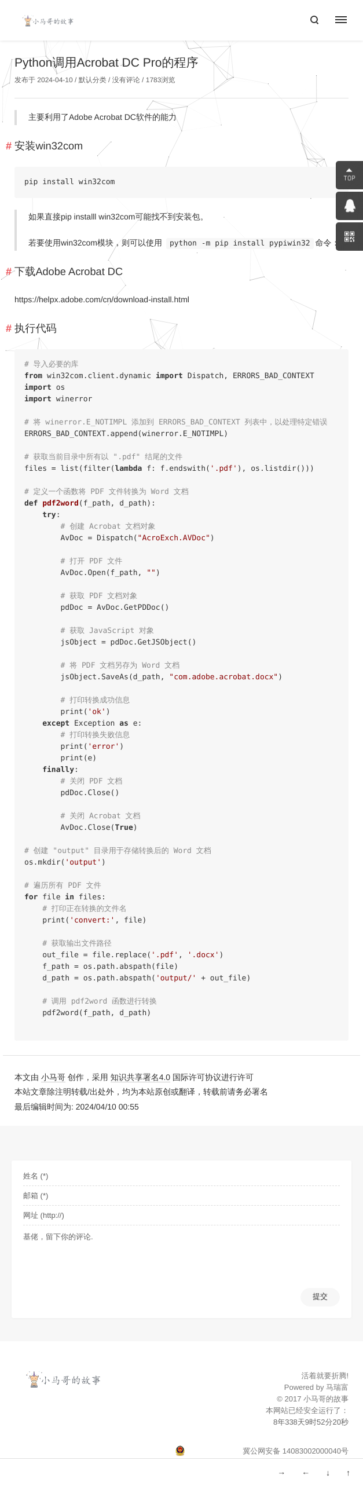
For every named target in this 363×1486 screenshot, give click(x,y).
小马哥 (53, 1077)
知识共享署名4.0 (140, 1077)
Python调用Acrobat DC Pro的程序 (106, 62)
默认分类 (93, 80)
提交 (320, 1296)
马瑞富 (337, 1387)
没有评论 (126, 80)
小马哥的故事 (326, 1399)
